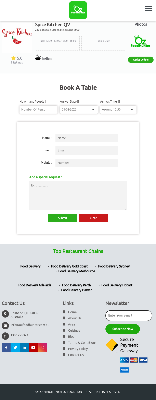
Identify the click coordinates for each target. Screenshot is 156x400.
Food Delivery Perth (76, 285)
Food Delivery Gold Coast (69, 266)
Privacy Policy (75, 349)
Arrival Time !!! (110, 102)
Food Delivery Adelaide (34, 285)
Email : (47, 150)
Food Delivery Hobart (116, 285)
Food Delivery (30, 266)
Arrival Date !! (69, 102)
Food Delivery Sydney (114, 266)
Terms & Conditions (79, 343)
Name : (47, 138)
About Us (72, 318)
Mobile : (46, 163)
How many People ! (33, 102)
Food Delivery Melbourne (76, 271)
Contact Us (73, 355)
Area (69, 324)
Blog (69, 337)
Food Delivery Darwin (76, 290)
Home (70, 312)
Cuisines (71, 331)
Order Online (140, 59)
